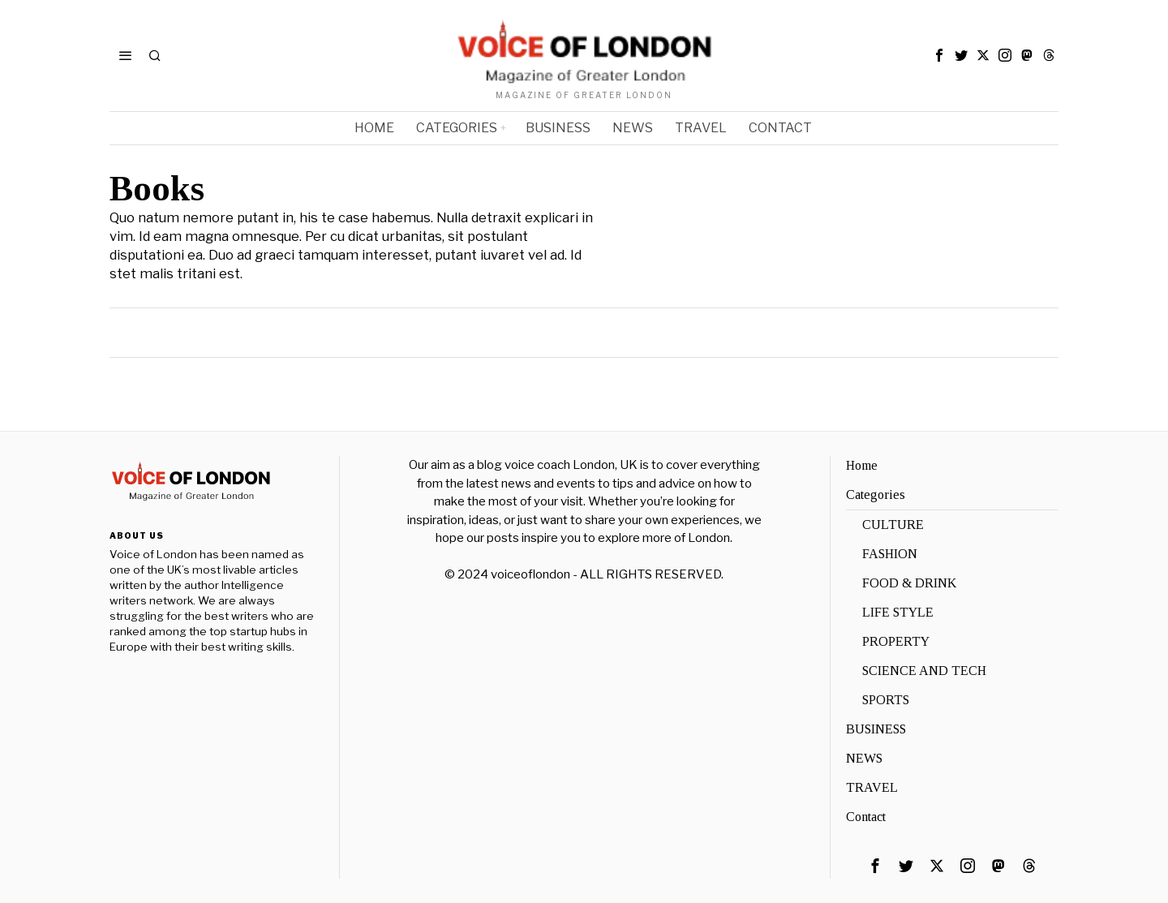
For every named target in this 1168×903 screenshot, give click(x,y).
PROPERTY (896, 641)
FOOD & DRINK (909, 583)
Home (862, 465)
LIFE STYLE (898, 612)
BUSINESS (876, 729)
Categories (875, 494)
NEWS (864, 758)
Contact (866, 816)
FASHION (889, 554)
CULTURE (893, 524)
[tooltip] (939, 55)
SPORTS (885, 700)
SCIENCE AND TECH (924, 670)
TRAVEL (872, 787)
